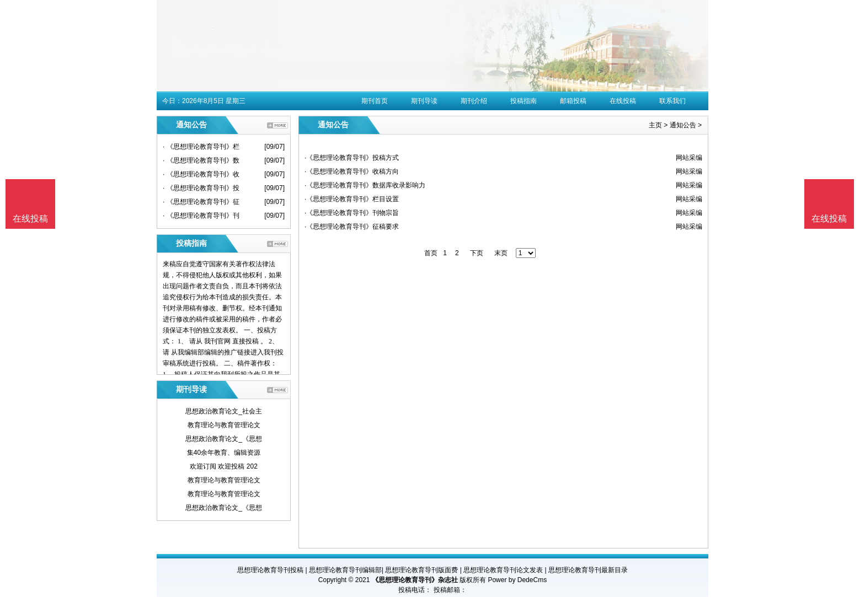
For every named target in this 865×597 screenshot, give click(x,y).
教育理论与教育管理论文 (224, 425)
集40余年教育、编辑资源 (223, 452)
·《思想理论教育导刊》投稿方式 (352, 158)
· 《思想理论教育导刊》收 (201, 174)
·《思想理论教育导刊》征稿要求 (352, 226)
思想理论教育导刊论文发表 (503, 570)
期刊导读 (424, 101)
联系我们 (672, 101)
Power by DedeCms (517, 580)
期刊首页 (374, 101)
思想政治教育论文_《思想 (223, 439)
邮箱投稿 (573, 101)
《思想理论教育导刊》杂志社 (415, 580)
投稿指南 (523, 101)
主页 (655, 125)
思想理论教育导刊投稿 (270, 570)
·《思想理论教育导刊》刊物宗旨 (352, 213)
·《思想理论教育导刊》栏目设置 (352, 199)
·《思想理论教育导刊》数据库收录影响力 (365, 185)
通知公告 (683, 125)
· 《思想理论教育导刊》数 (201, 160)
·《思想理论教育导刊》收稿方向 (352, 171)
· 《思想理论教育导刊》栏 (201, 146)
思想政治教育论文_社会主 (223, 411)
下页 (476, 253)
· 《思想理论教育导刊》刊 (201, 215)
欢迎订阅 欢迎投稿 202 (224, 466)
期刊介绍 (474, 101)
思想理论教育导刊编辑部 (345, 570)
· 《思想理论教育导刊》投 (201, 188)
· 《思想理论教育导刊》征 (201, 202)
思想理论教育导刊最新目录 (588, 570)
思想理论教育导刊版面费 (421, 570)
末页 (501, 253)
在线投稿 (623, 101)
